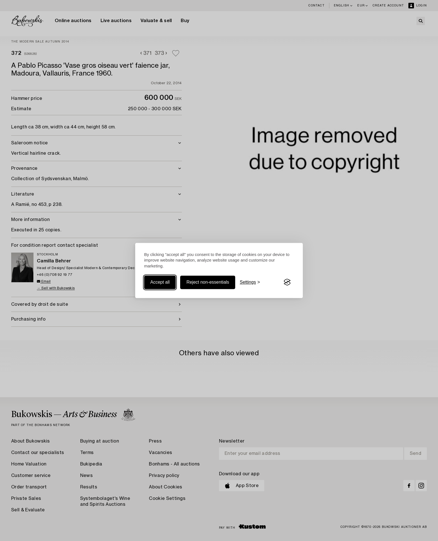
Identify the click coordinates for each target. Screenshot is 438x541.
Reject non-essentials (207, 282)
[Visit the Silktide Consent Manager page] (287, 282)
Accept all (160, 282)
